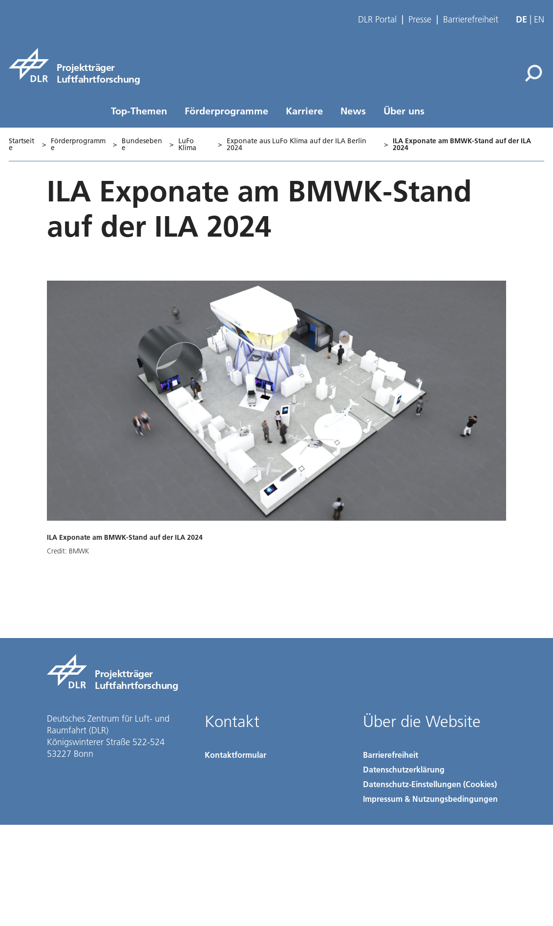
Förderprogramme (226, 110)
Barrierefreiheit (470, 19)
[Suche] (533, 73)
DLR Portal (377, 19)
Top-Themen (139, 110)
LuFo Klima (187, 144)
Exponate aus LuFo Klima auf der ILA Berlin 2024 (296, 144)
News (353, 110)
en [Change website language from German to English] (539, 19)
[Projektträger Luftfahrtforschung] (74, 65)
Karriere (304, 110)
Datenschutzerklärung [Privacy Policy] (404, 769)
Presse (419, 19)
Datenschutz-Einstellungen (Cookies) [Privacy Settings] (430, 784)
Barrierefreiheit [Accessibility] (390, 755)
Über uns (404, 110)
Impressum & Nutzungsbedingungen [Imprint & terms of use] (430, 799)
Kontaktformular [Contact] (235, 755)
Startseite (21, 144)
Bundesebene (142, 144)
